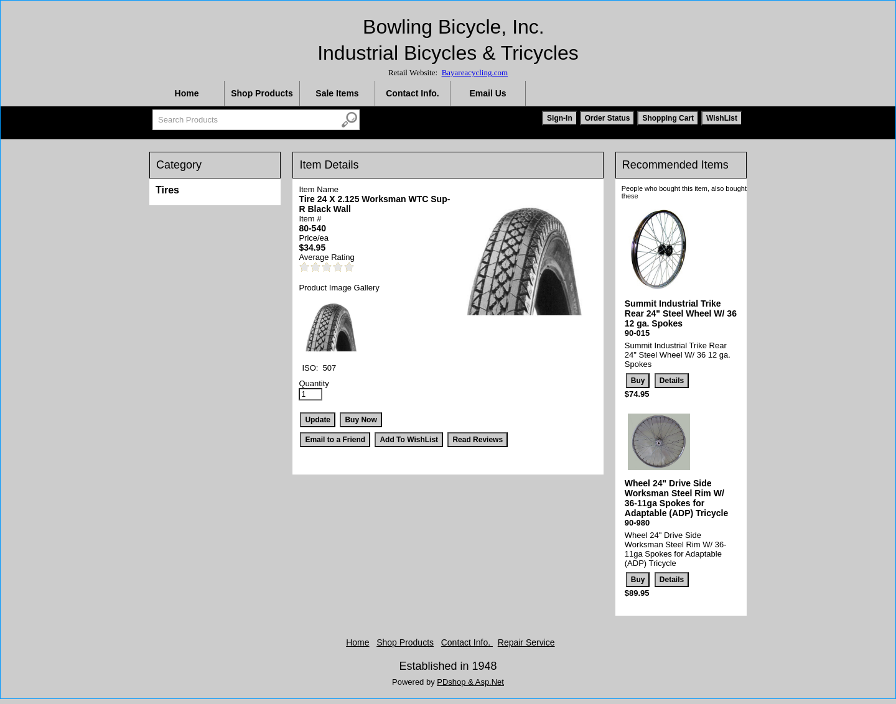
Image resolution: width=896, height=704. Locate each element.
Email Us (487, 93)
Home (187, 93)
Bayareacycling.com (475, 72)
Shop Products (262, 93)
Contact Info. (412, 93)
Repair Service (526, 642)
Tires (167, 190)
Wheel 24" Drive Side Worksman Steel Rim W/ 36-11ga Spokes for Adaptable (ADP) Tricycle (677, 498)
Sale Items (336, 93)
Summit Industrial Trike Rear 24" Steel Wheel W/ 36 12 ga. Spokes (681, 313)
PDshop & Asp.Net (470, 682)
